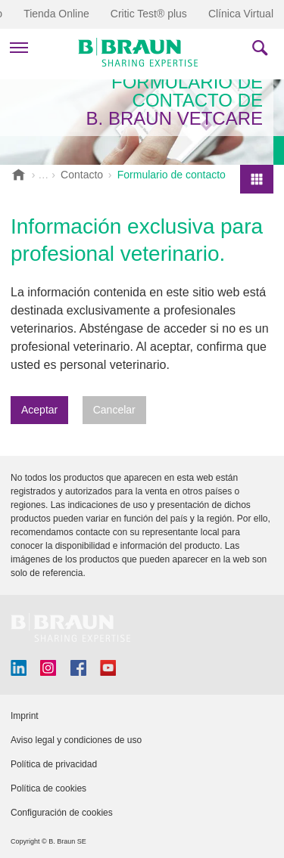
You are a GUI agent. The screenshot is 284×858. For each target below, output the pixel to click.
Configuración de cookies (62, 812)
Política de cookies (48, 788)
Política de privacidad (54, 764)
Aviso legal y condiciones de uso (76, 740)
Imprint (25, 716)
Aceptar (39, 410)
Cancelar (114, 410)
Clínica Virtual (240, 14)
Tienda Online (56, 14)
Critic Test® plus (149, 14)
